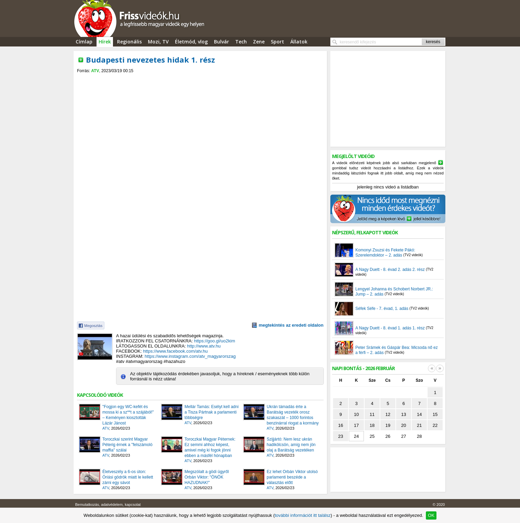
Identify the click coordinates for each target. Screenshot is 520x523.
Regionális (129, 41)
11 (372, 414)
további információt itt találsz (302, 515)
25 (372, 436)
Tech (241, 41)
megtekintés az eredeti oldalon (291, 325)
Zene (259, 41)
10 (356, 414)
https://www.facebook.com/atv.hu (175, 351)
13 (403, 414)
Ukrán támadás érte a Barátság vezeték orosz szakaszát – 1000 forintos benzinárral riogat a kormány (293, 415)
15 (435, 414)
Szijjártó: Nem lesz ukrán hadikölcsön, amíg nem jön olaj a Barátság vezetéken (291, 445)
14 (419, 414)
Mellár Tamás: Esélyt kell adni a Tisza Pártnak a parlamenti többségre (212, 412)
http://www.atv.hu (203, 346)
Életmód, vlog (191, 41)
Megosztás (93, 326)
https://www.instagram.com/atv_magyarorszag (190, 356)
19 (387, 425)
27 (403, 436)
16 (340, 425)
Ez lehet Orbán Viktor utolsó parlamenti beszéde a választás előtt (292, 477)
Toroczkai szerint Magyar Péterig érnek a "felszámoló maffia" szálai (127, 445)
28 (419, 436)
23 (340, 436)
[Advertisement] (200, 79)
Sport (277, 41)
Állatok (298, 41)
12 (387, 414)
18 (372, 425)
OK (431, 515)
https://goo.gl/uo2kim (214, 340)
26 (387, 436)
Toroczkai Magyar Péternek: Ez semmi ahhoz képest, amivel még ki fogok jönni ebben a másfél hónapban (210, 447)
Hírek (105, 41)
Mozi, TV (158, 41)
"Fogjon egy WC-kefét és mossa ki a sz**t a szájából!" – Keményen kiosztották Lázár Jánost (128, 415)
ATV (95, 70)
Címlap (84, 41)
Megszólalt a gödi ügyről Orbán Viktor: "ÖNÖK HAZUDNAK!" (207, 477)
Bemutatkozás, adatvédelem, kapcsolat (108, 504)
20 (403, 425)
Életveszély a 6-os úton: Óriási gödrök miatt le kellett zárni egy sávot (127, 477)
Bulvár (221, 41)
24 (356, 436)
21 (419, 425)
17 (356, 425)
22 (435, 425)
